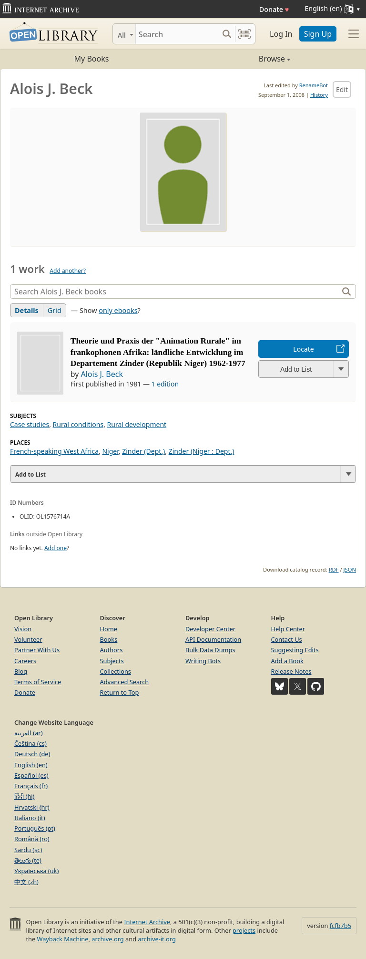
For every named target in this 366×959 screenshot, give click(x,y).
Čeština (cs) (30, 743)
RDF (334, 569)
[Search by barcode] (244, 34)
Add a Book (287, 661)
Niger (110, 451)
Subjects (112, 661)
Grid (54, 310)
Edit (342, 89)
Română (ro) (32, 838)
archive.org (107, 939)
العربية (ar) (28, 733)
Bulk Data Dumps (210, 650)
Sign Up (318, 34)
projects (244, 930)
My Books (91, 58)
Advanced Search (124, 682)
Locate (303, 349)
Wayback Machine (63, 939)
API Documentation (213, 639)
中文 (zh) (26, 881)
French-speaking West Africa (54, 451)
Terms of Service (37, 682)
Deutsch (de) (32, 754)
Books (109, 639)
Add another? (68, 271)
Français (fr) (31, 786)
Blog (20, 671)
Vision (22, 629)
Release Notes (291, 671)
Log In (281, 34)
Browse (236, 58)
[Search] (177, 33)
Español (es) (31, 775)
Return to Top (119, 692)
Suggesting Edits (295, 650)
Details (27, 310)
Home (108, 629)
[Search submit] (226, 34)
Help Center (288, 629)
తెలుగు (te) (27, 860)
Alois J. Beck (101, 374)
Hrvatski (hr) (32, 807)
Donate (274, 9)
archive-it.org (157, 939)
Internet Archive (147, 921)
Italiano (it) (29, 817)
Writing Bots (203, 661)
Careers (25, 661)
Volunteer (28, 639)
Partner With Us (37, 650)
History (319, 94)
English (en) (31, 765)
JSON (350, 569)
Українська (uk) (36, 870)
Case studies (29, 424)
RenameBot (313, 85)
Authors (111, 650)
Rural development (137, 424)
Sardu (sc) (28, 849)
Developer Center (210, 629)
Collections (116, 671)
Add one (55, 548)
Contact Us (286, 639)
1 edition (165, 383)
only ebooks (118, 310)
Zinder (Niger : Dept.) (201, 451)
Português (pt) (34, 828)
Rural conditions (78, 424)
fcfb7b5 (340, 925)
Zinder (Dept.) (143, 451)
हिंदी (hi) (24, 796)
